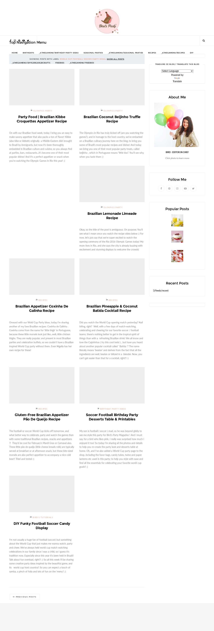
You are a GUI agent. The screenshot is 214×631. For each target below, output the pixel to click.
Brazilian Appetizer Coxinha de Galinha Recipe (41, 308)
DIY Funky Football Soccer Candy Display (42, 526)
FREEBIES (59, 63)
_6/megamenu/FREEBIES (81, 63)
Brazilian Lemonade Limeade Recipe (112, 216)
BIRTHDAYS (28, 53)
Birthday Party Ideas (113, 409)
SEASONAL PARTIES (93, 53)
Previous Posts (26, 597)
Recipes (42, 300)
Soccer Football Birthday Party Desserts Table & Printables (112, 417)
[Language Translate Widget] (177, 70)
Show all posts (115, 59)
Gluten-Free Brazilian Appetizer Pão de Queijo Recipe (42, 417)
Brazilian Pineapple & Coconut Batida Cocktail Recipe (112, 308)
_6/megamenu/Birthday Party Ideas (59, 53)
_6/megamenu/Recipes (173, 53)
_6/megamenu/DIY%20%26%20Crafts (31, 63)
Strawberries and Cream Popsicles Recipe (176, 264)
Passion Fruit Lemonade (166, 228)
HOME (15, 53)
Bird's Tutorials (43, 518)
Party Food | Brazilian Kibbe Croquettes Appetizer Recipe (42, 119)
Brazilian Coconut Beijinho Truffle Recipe (112, 119)
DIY (191, 53)
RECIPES (152, 53)
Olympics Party (42, 111)
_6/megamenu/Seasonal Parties (125, 53)
